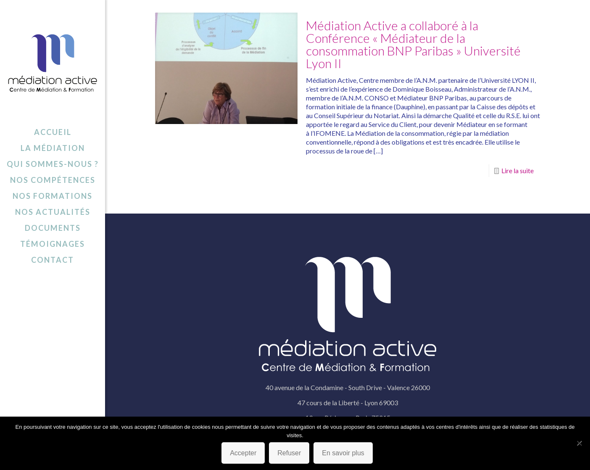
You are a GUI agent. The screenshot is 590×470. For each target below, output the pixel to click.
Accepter (243, 453)
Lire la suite (517, 170)
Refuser (289, 453)
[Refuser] (579, 443)
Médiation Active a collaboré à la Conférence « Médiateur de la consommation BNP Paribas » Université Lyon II (413, 44)
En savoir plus (343, 453)
